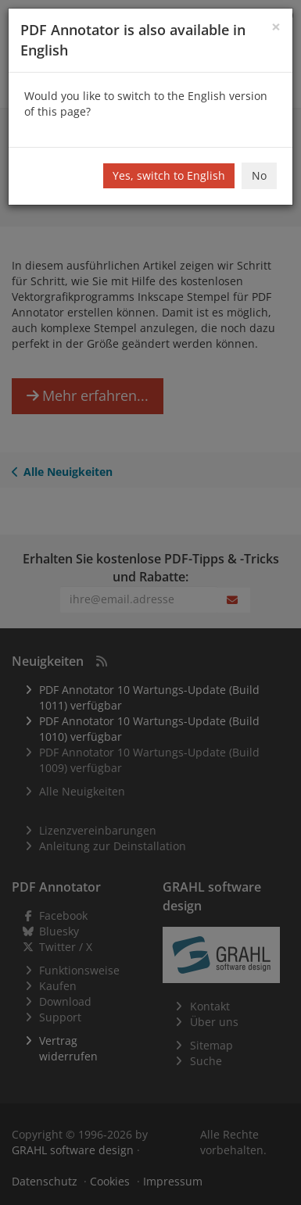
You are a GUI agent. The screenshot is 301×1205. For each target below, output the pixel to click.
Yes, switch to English (169, 175)
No (259, 175)
